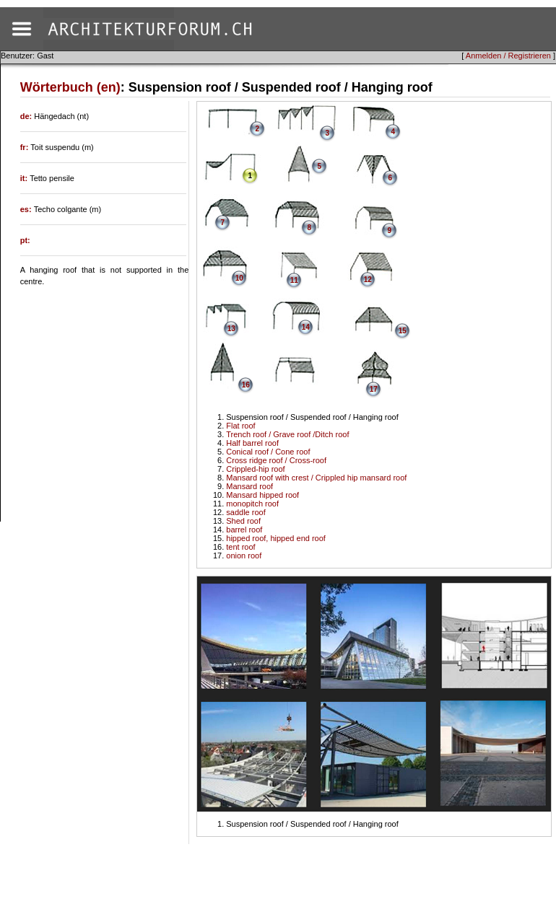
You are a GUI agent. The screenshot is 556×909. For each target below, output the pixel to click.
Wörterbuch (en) (70, 87)
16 (246, 385)
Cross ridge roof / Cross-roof (276, 460)
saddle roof (245, 512)
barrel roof (244, 529)
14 (306, 327)
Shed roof (243, 521)
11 (294, 280)
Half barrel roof (252, 443)
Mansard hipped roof (262, 495)
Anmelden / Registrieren (508, 55)
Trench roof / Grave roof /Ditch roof (287, 434)
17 (374, 389)
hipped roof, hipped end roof (276, 538)
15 (403, 331)
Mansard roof (249, 486)
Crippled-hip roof (255, 469)
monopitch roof (252, 503)
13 (231, 329)
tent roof (240, 547)
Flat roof (240, 425)
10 (239, 278)
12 (368, 280)
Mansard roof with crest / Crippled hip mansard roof (316, 477)
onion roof (243, 555)
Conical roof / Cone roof (268, 451)
